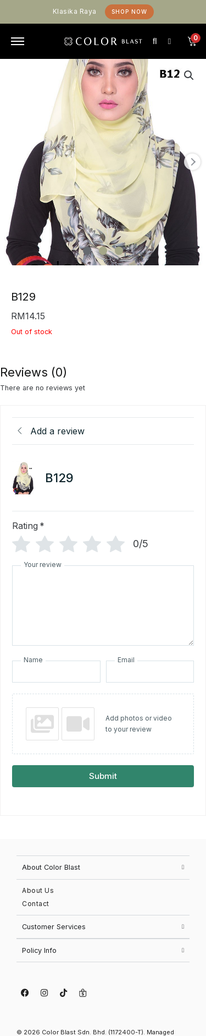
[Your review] (102, 605)
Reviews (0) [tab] (33, 372)
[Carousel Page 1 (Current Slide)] (87, 251)
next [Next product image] (192, 162)
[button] (189, 75)
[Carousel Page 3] (119, 251)
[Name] (56, 672)
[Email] (150, 672)
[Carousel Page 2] (103, 251)
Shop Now (129, 11)
